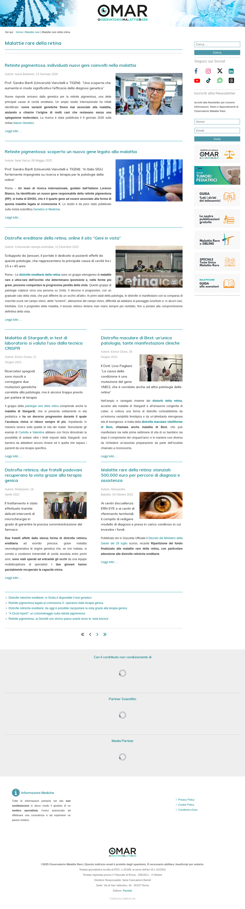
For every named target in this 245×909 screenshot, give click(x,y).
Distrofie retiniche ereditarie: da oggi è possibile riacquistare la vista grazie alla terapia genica (68, 608)
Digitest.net (128, 898)
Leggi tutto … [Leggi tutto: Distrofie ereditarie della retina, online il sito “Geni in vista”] (13, 319)
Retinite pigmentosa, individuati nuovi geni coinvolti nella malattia (70, 65)
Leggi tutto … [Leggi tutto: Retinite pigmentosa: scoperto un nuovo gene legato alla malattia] (13, 217)
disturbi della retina (167, 400)
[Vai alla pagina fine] (105, 635)
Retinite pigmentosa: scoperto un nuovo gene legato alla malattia (71, 151)
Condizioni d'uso (187, 809)
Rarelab (127, 890)
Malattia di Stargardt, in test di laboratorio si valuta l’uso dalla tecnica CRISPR (44, 343)
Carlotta (24, 432)
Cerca (217, 52)
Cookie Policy (186, 804)
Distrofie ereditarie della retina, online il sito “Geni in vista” (63, 238)
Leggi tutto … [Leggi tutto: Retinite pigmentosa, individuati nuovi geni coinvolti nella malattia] (13, 131)
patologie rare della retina (42, 406)
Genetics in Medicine (46, 209)
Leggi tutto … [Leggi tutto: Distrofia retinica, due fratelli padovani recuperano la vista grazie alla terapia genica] (13, 578)
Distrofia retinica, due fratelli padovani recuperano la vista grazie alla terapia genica (43, 475)
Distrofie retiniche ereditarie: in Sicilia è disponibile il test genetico (50, 597)
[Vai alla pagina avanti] (97, 635)
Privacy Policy (186, 799)
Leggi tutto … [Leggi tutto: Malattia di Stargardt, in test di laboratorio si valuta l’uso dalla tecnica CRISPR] (13, 456)
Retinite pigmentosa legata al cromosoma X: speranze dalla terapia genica (56, 603)
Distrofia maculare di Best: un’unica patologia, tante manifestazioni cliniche (140, 340)
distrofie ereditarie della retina (39, 274)
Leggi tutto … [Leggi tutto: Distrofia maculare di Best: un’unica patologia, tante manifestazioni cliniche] (109, 456)
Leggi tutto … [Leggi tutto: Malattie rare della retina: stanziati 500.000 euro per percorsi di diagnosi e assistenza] (109, 562)
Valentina (38, 432)
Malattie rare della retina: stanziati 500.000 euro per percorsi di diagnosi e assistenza (140, 475)
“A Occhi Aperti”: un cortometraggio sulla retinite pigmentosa (47, 613)
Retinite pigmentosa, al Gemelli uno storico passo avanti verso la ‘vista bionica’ (59, 618)
